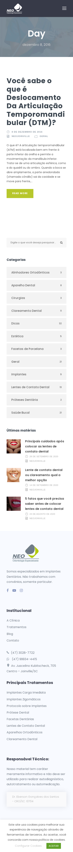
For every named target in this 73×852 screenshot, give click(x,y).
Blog (10, 634)
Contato (13, 640)
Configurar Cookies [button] (28, 846)
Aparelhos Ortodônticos (24, 732)
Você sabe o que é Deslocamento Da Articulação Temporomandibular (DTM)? (36, 102)
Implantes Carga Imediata (26, 692)
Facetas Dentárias (20, 719)
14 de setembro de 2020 (44, 485)
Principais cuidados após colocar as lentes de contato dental (44, 446)
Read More (20, 193)
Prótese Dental (18, 712)
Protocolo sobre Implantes (27, 706)
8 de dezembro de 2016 (27, 132)
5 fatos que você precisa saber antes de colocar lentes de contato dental (44, 503)
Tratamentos (16, 627)
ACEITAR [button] (54, 846)
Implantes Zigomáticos (24, 699)
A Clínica (13, 620)
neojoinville (21, 136)
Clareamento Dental (22, 739)
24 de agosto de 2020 (42, 514)
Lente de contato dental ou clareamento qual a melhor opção (43, 475)
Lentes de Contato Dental (26, 726)
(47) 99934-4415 (24, 659)
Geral (44, 136)
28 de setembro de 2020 (44, 456)
